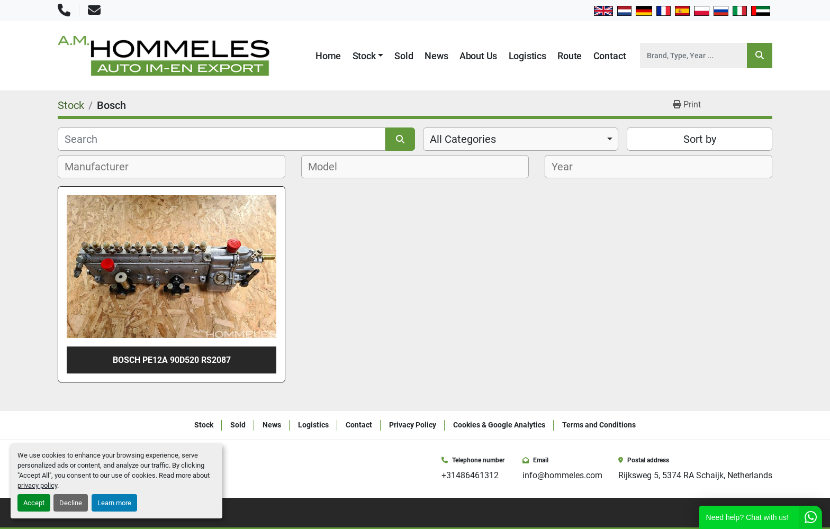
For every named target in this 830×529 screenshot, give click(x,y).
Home (328, 55)
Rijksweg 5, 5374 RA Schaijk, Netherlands (695, 475)
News (436, 55)
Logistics (527, 55)
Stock (364, 55)
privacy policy (37, 485)
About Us (478, 55)
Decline (70, 503)
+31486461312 (470, 475)
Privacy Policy (412, 425)
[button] (368, 56)
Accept (33, 503)
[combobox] (520, 139)
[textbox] (102, 167)
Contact (609, 55)
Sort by (699, 139)
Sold (403, 55)
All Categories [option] (463, 139)
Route (569, 55)
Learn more (114, 503)
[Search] (693, 55)
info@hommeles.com (562, 475)
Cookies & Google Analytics (499, 425)
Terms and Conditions (599, 425)
